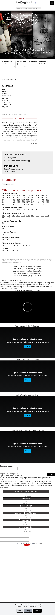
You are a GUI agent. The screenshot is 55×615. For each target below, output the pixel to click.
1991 (18, 200)
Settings (28, 610)
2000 (32, 198)
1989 (28, 200)
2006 (3, 198)
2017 (8, 245)
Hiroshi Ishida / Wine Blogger (20, 161)
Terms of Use (27, 606)
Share (51, 475)
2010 (11, 80)
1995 (3, 200)
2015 (3, 80)
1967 (13, 204)
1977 (28, 202)
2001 (28, 198)
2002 (23, 198)
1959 (37, 204)
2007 (47, 196)
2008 (42, 196)
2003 (18, 198)
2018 (3, 196)
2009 (15, 80)
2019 (3, 245)
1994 (8, 200)
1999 (37, 198)
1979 (18, 202)
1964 (23, 204)
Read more (33, 143)
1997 (47, 198)
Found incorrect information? (14, 114)
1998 (42, 198)
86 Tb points (19, 119)
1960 (32, 204)
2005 (8, 198)
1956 (42, 204)
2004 (13, 198)
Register (27, 546)
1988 (32, 200)
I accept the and (29, 544)
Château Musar (14, 53)
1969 (8, 204)
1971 (47, 202)
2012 (28, 196)
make (19, 169)
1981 (8, 202)
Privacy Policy (38, 544)
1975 (32, 202)
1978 (23, 202)
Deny (19, 610)
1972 (42, 202)
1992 (47, 215)
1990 (23, 200)
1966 (18, 204)
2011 (18, 210)
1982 (3, 202)
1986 (42, 200)
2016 (8, 196)
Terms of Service (27, 544)
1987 (37, 200)
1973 (37, 202)
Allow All (37, 610)
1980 (13, 202)
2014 (7, 80)
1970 (3, 204)
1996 (42, 215)
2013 (23, 196)
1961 (28, 204)
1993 (13, 200)
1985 (47, 200)
